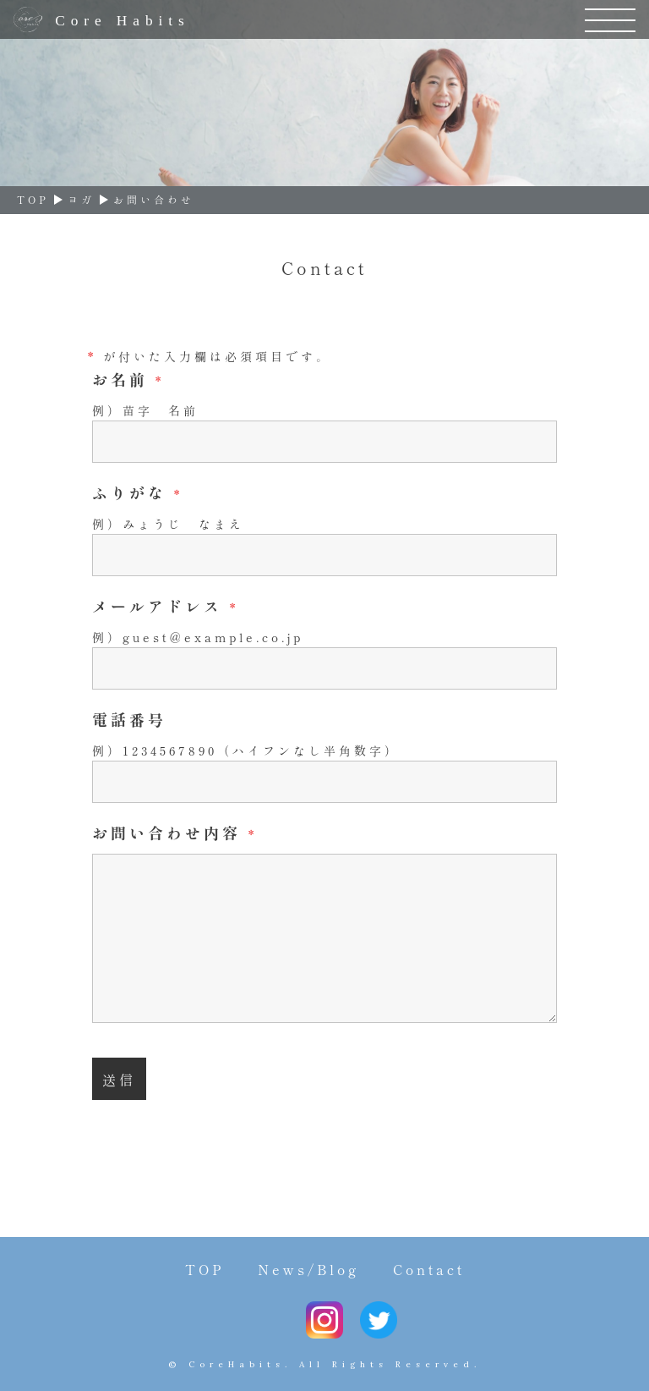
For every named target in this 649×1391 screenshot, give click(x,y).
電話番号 (129, 719)
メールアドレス (165, 606)
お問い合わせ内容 (174, 833)
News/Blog (308, 1269)
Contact (429, 1269)
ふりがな (137, 492)
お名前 (128, 379)
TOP (204, 1269)
